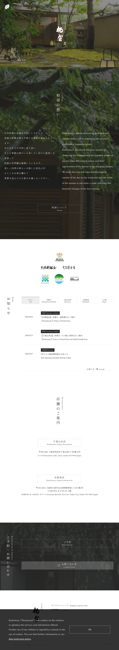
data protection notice (20, 638)
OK (89, 629)
